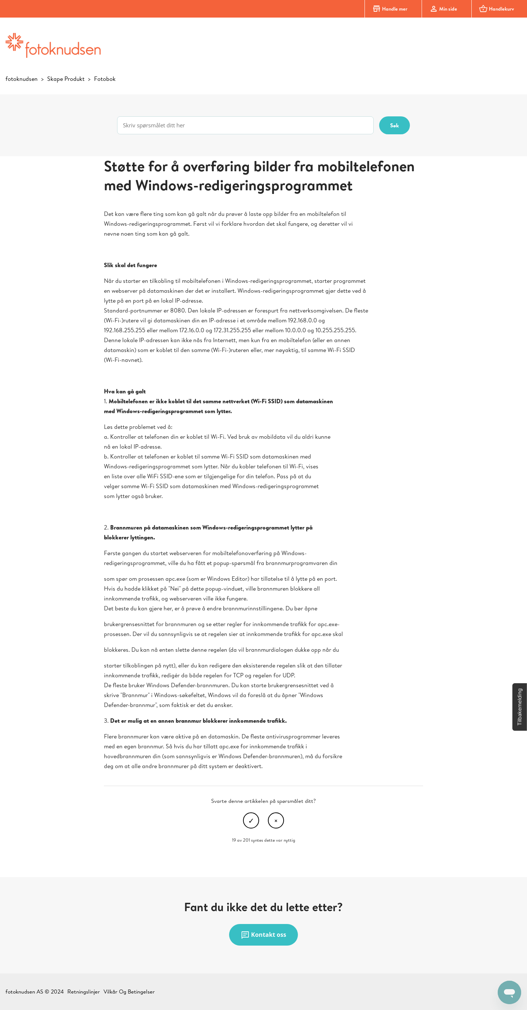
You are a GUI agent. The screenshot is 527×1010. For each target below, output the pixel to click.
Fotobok (105, 79)
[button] (519, 707)
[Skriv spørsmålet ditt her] (245, 125)
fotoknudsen (21, 79)
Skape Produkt (66, 79)
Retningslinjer (83, 991)
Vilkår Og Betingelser (129, 991)
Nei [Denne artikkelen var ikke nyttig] (276, 820)
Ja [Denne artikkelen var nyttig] (251, 820)
